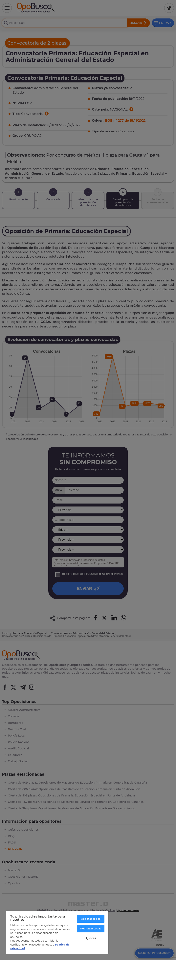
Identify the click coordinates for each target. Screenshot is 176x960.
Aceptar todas (90, 918)
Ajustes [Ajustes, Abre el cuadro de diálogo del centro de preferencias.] (91, 938)
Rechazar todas (90, 928)
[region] (57, 932)
